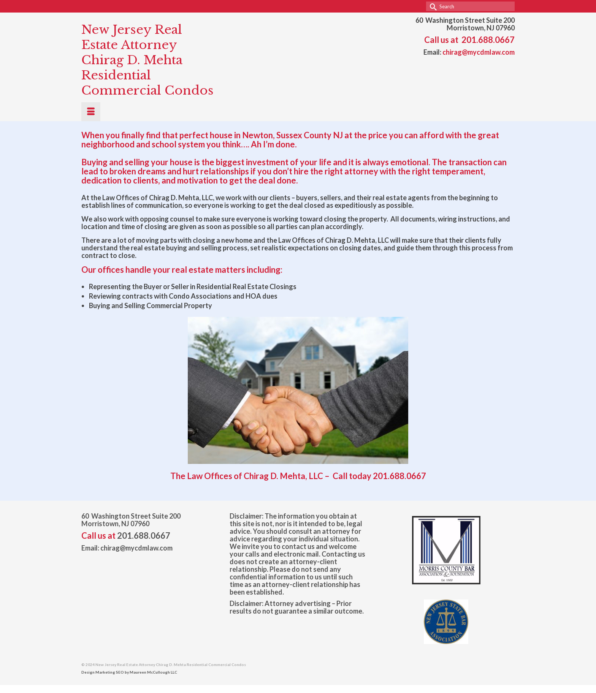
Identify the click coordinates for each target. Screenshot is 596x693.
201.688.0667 (488, 40)
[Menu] (90, 111)
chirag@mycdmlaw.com (478, 52)
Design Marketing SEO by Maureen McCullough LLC (129, 672)
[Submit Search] (431, 6)
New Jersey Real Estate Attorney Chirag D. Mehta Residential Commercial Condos (147, 60)
